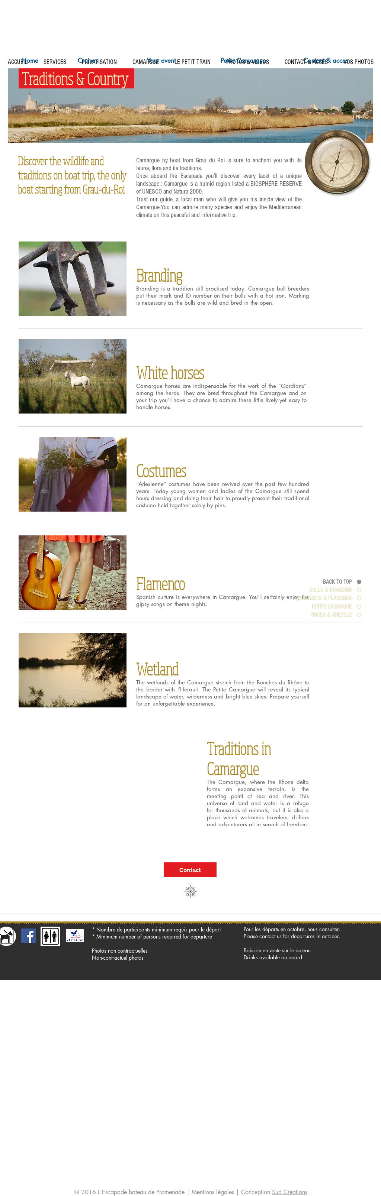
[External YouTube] (104, 787)
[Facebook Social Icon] (28, 935)
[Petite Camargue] (243, 61)
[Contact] (190, 869)
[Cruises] (87, 61)
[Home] (30, 61)
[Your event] (161, 61)
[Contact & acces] (325, 61)
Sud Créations (289, 1192)
